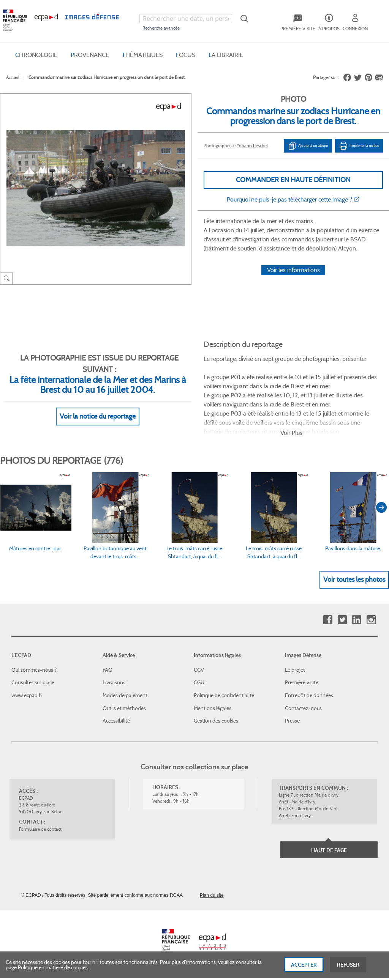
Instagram (371, 620)
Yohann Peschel (252, 145)
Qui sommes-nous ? (34, 669)
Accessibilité (116, 720)
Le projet (295, 669)
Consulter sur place (32, 682)
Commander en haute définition (293, 180)
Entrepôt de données (309, 695)
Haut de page (329, 850)
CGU (199, 682)
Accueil (12, 77)
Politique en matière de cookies (53, 972)
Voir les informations (293, 270)
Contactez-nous (303, 708)
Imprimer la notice (359, 145)
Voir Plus (291, 432)
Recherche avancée (161, 28)
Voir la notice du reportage (98, 416)
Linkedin (356, 620)
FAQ (107, 669)
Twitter (342, 620)
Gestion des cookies (216, 720)
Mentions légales (212, 708)
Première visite (301, 682)
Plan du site (212, 895)
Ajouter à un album (308, 145)
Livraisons (114, 682)
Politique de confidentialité (224, 695)
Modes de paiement (125, 695)
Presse (292, 720)
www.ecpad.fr (27, 695)
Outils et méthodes (124, 708)
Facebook (327, 620)
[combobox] (185, 18)
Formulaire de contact (40, 829)
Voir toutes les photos (354, 579)
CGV (199, 669)
